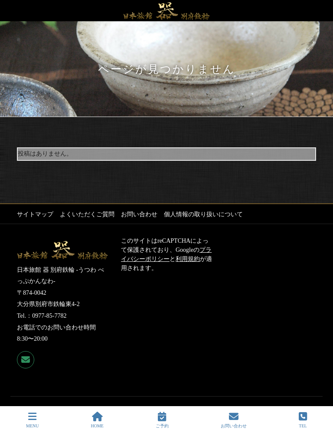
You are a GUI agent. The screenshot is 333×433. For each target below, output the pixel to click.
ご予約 (162, 420)
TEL (303, 420)
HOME (97, 420)
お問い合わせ (139, 214)
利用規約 (188, 259)
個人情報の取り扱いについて (203, 214)
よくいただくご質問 (87, 214)
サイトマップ (35, 214)
